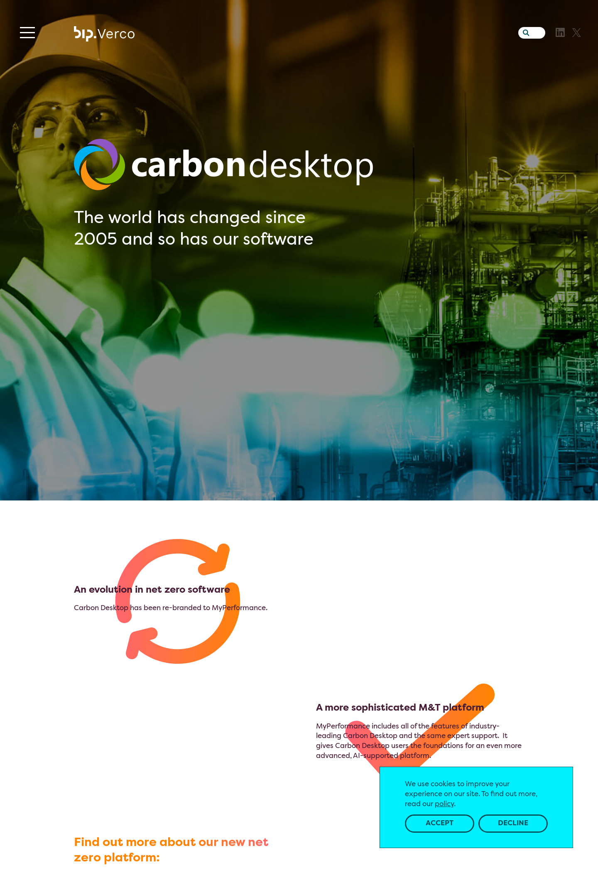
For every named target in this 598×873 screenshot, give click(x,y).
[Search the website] (524, 31)
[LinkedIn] (561, 32)
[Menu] (27, 33)
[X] (576, 32)
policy (444, 804)
